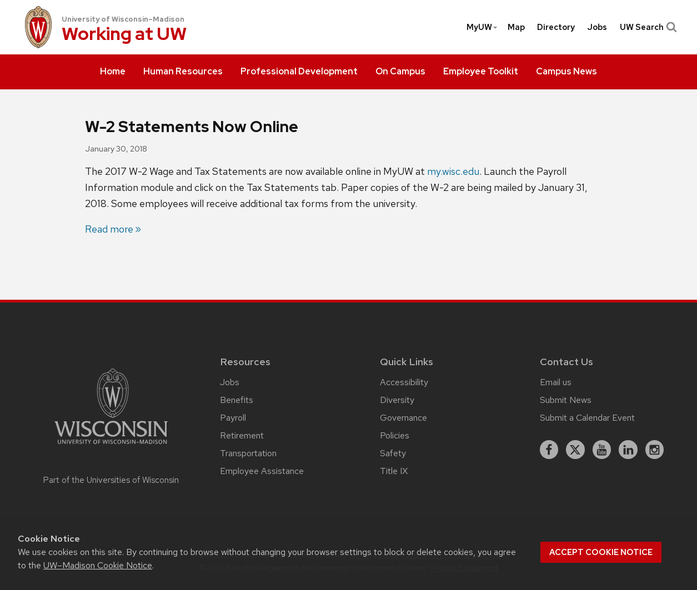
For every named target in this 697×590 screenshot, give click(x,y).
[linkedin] (628, 449)
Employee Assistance (262, 471)
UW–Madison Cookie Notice (97, 565)
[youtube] (602, 449)
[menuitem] (112, 72)
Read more (109, 229)
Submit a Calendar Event (587, 417)
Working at (124, 35)
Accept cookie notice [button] (601, 552)
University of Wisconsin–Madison (123, 19)
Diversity (397, 400)
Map (516, 27)
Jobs (597, 27)
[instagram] (654, 449)
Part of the (111, 480)
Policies (394, 435)
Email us (555, 382)
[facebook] (549, 449)
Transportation (248, 453)
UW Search (647, 27)
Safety (393, 453)
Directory (556, 27)
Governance (403, 417)
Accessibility (404, 382)
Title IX (394, 471)
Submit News (565, 400)
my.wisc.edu (453, 171)
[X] (575, 449)
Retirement (242, 435)
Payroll (233, 417)
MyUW (482, 27)
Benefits (236, 400)
